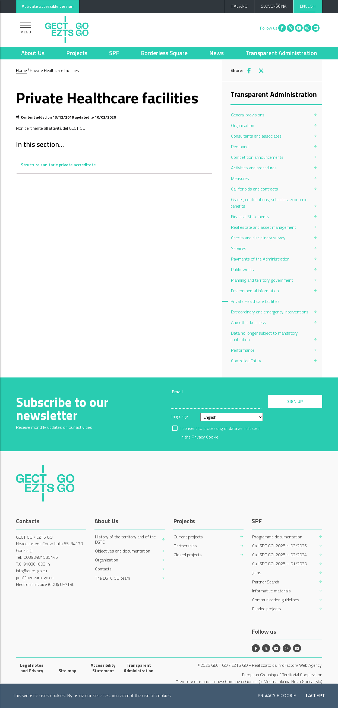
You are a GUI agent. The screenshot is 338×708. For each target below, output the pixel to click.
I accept (315, 695)
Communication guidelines (275, 600)
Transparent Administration (281, 53)
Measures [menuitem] (240, 178)
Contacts (103, 569)
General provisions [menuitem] (247, 115)
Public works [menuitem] (242, 269)
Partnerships (185, 546)
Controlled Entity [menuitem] (246, 360)
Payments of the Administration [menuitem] (260, 259)
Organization (106, 560)
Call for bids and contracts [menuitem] (254, 189)
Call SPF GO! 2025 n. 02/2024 (279, 555)
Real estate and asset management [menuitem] (263, 227)
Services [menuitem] (238, 248)
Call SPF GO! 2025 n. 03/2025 (279, 546)
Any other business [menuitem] (248, 322)
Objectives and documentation (122, 551)
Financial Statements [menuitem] (250, 216)
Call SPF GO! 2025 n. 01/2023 (279, 564)
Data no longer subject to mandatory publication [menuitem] (264, 336)
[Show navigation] (25, 28)
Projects (76, 53)
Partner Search (265, 582)
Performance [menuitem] (242, 350)
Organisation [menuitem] (242, 125)
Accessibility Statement (103, 668)
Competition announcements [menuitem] (257, 157)
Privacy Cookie (205, 437)
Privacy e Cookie (277, 695)
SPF (114, 53)
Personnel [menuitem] (240, 146)
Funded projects (266, 609)
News (216, 53)
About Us (33, 53)
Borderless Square (164, 53)
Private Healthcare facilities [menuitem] (255, 301)
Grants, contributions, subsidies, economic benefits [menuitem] (268, 202)
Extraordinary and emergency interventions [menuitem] (269, 312)
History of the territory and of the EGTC (125, 539)
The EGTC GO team (112, 578)
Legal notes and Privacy (31, 668)
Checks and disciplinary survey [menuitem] (258, 237)
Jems (256, 573)
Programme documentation (277, 537)
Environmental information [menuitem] (255, 290)
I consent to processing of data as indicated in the (220, 429)
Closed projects (188, 555)
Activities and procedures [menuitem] (254, 167)
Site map (67, 670)
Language (179, 416)
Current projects (188, 537)
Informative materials (271, 591)
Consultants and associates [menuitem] (256, 136)
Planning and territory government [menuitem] (262, 280)
